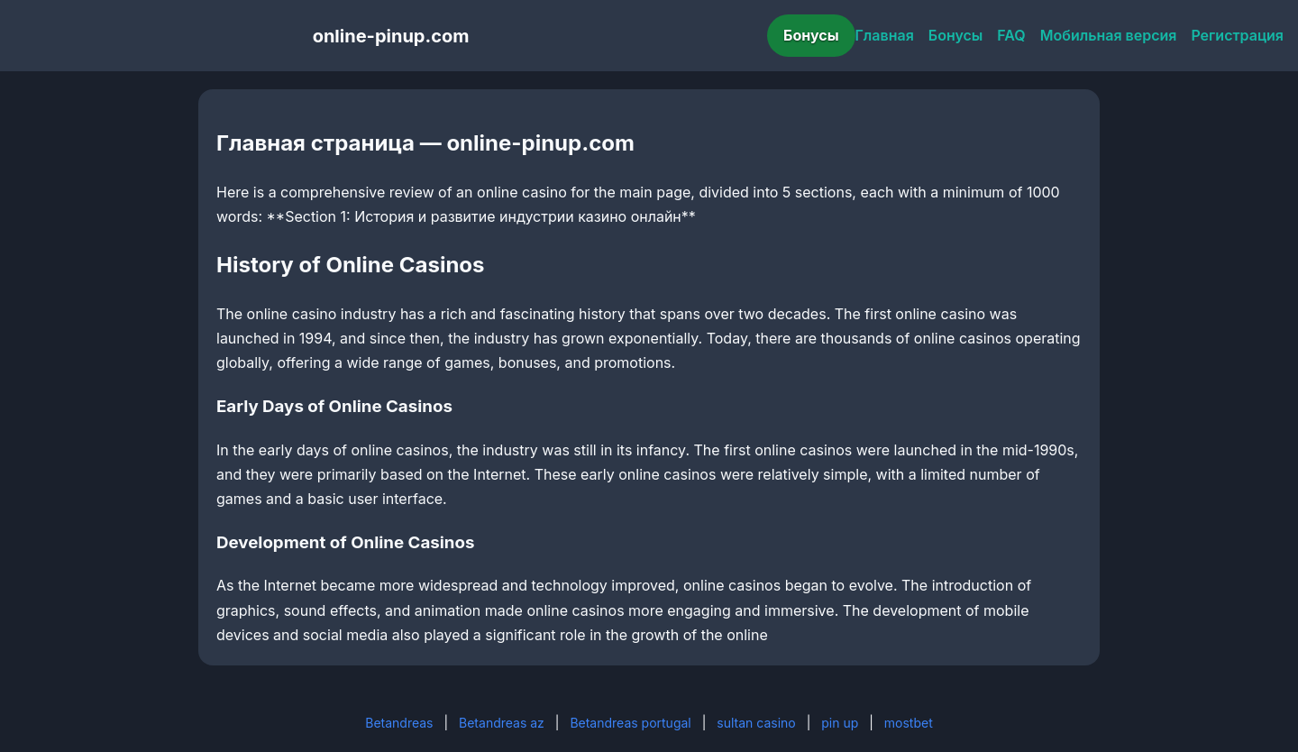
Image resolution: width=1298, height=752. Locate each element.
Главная (884, 35)
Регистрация (1237, 35)
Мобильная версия (1108, 35)
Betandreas (399, 722)
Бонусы (811, 35)
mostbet (908, 722)
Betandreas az (501, 722)
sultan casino (756, 722)
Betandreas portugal (630, 722)
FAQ (1011, 35)
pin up (839, 722)
